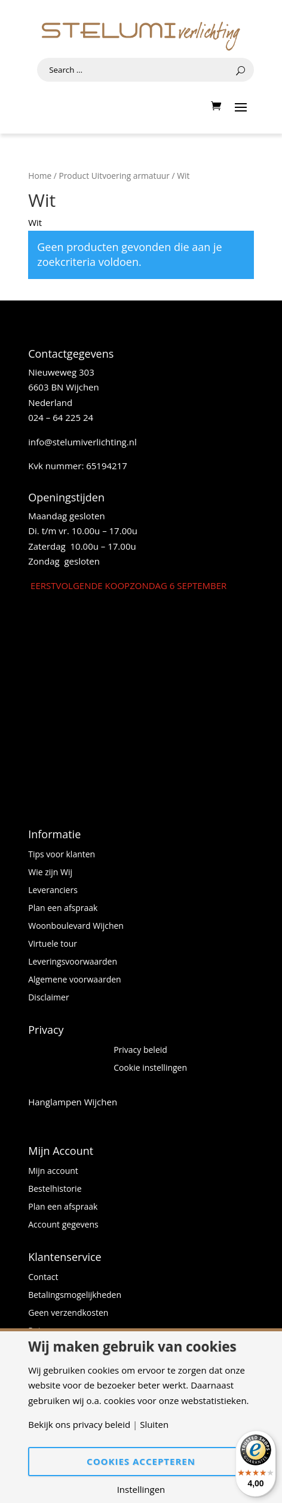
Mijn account (53, 1171)
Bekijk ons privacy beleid (79, 1424)
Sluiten (154, 1424)
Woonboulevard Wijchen (76, 926)
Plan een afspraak (62, 908)
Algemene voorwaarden (74, 980)
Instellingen (141, 1489)
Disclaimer (48, 998)
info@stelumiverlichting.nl (82, 442)
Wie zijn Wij (50, 873)
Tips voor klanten (61, 855)
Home (39, 175)
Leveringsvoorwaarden (72, 962)
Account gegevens (63, 1225)
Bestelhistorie (54, 1189)
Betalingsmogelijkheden (74, 1295)
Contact (43, 1277)
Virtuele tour (52, 944)
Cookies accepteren (141, 1461)
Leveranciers (53, 890)
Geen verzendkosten (68, 1313)
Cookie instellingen (150, 1068)
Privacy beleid (140, 1050)
